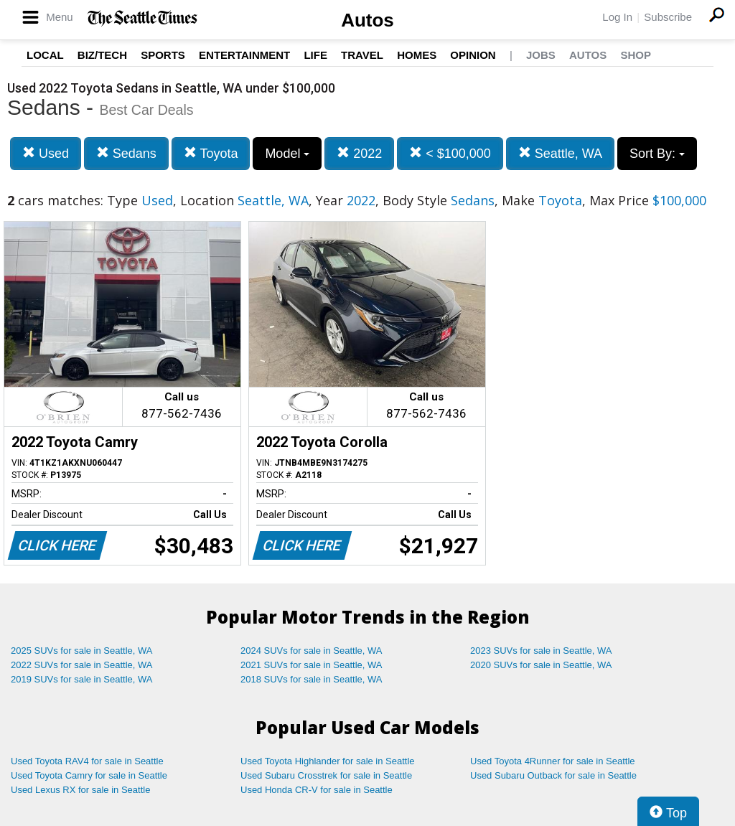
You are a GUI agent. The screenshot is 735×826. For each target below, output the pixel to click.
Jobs (541, 55)
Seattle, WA (560, 153)
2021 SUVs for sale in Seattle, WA (311, 665)
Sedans (126, 153)
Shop (635, 55)
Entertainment (244, 55)
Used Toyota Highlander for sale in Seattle (327, 761)
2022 (359, 153)
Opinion (472, 55)
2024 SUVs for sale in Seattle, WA (311, 650)
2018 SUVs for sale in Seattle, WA (311, 679)
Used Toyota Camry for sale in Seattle (89, 775)
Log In (617, 17)
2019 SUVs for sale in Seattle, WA (82, 679)
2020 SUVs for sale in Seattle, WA (541, 665)
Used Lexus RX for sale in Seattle (80, 789)
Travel (362, 55)
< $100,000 (450, 153)
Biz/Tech (102, 55)
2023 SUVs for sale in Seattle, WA (541, 650)
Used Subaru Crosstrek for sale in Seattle (326, 775)
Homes (416, 55)
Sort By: (657, 153)
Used (45, 153)
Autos (367, 20)
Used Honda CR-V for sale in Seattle (316, 789)
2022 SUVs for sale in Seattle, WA (82, 665)
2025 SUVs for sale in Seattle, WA (82, 650)
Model (287, 153)
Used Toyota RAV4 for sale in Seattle (87, 761)
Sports (163, 55)
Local (45, 55)
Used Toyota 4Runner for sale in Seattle (552, 761)
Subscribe (668, 17)
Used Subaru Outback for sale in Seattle (553, 775)
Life (315, 55)
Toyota (211, 153)
